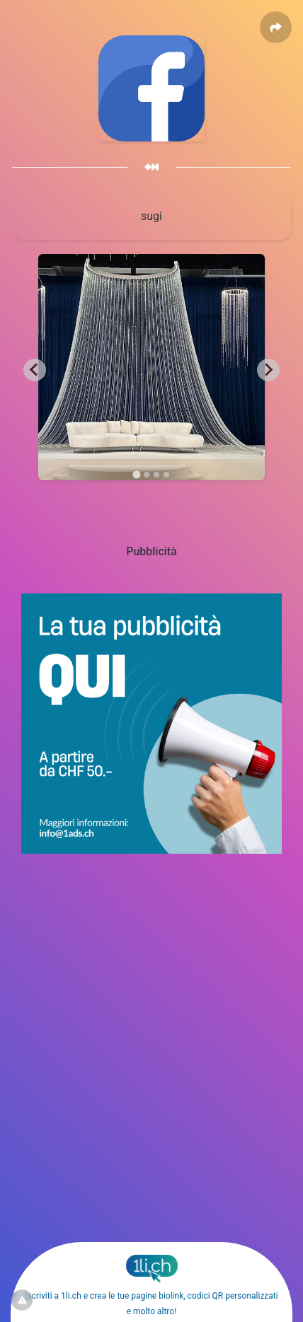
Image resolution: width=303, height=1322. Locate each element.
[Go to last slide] (34, 370)
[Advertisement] (151, 1010)
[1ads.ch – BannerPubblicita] (151, 850)
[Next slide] (268, 370)
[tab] (136, 474)
